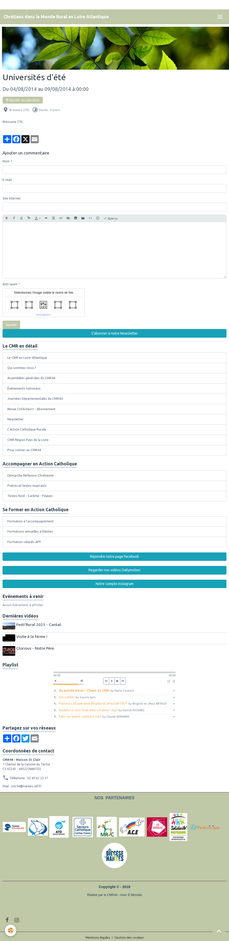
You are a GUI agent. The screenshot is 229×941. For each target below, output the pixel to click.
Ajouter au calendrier (23, 100)
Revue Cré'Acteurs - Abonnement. (31, 409)
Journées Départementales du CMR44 (35, 398)
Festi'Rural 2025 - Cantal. (39, 624)
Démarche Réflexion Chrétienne (30, 475)
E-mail (7, 179)
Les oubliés (77, 694)
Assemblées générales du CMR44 (31, 378)
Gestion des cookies (129, 935)
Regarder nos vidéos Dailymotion (114, 570)
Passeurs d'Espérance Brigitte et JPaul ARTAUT (113, 701)
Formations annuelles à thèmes (30, 531)
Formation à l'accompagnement (30, 521)
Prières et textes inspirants (27, 485)
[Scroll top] (218, 930)
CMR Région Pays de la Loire (28, 439)
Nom (6, 161)
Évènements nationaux (23, 388)
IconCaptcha (42, 314)
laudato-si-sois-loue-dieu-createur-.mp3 (102, 707)
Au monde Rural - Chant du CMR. (97, 688)
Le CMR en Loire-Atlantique (27, 357)
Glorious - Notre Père (36, 646)
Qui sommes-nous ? (21, 367)
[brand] (56, 16)
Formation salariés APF (24, 542)
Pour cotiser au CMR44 (24, 450)
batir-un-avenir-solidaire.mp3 (94, 714)
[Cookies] (11, 930)
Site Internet (12, 198)
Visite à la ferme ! (32, 635)
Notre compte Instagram (115, 584)
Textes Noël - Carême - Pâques (30, 495)
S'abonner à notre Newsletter (114, 333)
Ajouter (11, 325)
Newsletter (15, 419)
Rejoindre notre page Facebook (114, 556)
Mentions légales (97, 935)
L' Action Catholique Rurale (26, 429)
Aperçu (110, 218)
